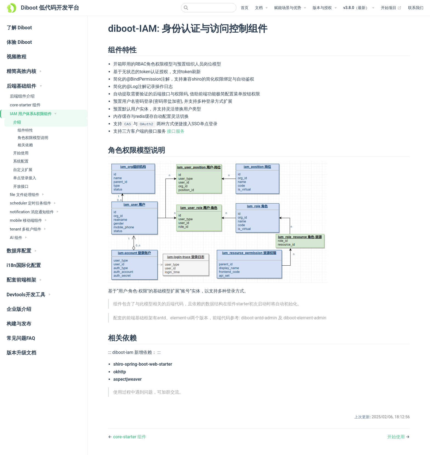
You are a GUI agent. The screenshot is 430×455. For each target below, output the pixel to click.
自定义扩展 (22, 169)
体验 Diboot (19, 42)
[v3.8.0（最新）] (359, 8)
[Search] (208, 7)
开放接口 (21, 186)
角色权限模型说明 (33, 137)
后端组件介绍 (22, 96)
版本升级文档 (21, 353)
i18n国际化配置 (24, 265)
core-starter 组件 (25, 105)
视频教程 (16, 56)
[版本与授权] (325, 8)
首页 (244, 7)
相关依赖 (25, 145)
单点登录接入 (24, 178)
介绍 (17, 122)
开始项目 (391, 8)
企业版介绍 (19, 309)
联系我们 (415, 7)
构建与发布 (19, 323)
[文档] (261, 8)
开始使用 (21, 153)
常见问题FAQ (21, 338)
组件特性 (25, 130)
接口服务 (176, 131)
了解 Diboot (19, 27)
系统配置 (21, 161)
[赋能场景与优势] (290, 8)
